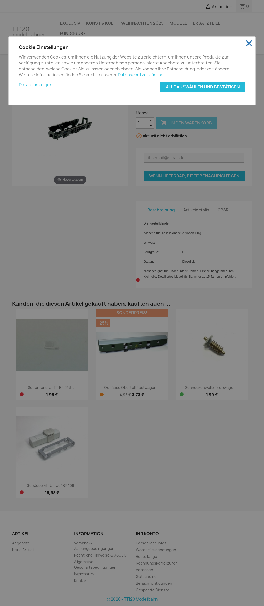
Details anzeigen (35, 84)
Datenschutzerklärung (140, 75)
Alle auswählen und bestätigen (203, 87)
